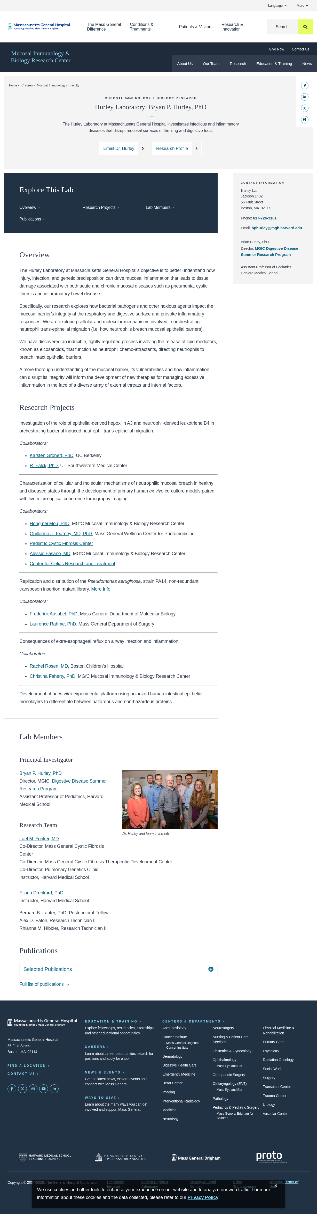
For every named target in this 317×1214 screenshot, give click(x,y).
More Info (100, 589)
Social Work (272, 1069)
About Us (185, 63)
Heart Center (172, 1083)
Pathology (220, 1099)
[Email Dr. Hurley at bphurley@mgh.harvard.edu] (123, 149)
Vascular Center (275, 1114)
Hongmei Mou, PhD (49, 523)
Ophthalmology (224, 1060)
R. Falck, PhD (44, 465)
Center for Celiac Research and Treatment (72, 563)
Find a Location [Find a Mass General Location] (26, 1066)
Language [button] (277, 6)
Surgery (269, 1078)
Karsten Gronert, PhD (51, 455)
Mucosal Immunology (51, 85)
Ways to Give (100, 1098)
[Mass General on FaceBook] (11, 1088)
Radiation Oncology (278, 1060)
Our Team (211, 63)
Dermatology (172, 1056)
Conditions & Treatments (142, 26)
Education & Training (274, 63)
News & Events (103, 1072)
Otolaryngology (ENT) (230, 1083)
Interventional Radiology (181, 1101)
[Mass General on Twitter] (22, 1088)
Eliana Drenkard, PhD (41, 892)
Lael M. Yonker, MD (39, 838)
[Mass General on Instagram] (33, 1088)
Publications (30, 219)
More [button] (302, 6)
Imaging (168, 1092)
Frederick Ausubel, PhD (53, 613)
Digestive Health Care (179, 1065)
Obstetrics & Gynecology (232, 1051)
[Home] (40, 26)
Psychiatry (271, 1051)
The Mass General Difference (104, 26)
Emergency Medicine (178, 1074)
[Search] (290, 26)
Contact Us (300, 49)
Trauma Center (274, 1096)
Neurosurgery (223, 1028)
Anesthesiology (174, 1028)
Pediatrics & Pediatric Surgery (236, 1107)
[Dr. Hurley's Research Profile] (177, 149)
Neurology (170, 1119)
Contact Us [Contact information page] (21, 1074)
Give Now (276, 49)
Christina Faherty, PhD (52, 676)
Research (238, 63)
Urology (269, 1104)
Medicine (169, 1110)
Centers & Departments (191, 1021)
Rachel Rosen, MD (49, 666)
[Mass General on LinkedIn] (54, 1088)
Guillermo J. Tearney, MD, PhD (61, 533)
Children (27, 85)
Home (13, 85)
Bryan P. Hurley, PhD (40, 773)
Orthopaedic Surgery (229, 1075)
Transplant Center (277, 1087)
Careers (95, 1047)
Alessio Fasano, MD (50, 553)
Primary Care (273, 1042)
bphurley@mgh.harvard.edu (277, 228)
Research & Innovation (232, 26)
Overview (27, 207)
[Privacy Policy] (203, 1197)
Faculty (74, 85)
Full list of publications (42, 984)
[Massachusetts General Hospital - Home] (42, 1022)
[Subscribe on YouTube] (43, 1088)
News (307, 63)
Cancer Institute (174, 1037)
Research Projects (99, 207)
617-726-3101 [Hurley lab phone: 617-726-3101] (264, 218)
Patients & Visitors (196, 27)
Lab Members (158, 207)
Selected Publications (47, 969)
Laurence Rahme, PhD (53, 624)
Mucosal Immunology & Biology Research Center (40, 57)
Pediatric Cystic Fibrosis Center (61, 543)
